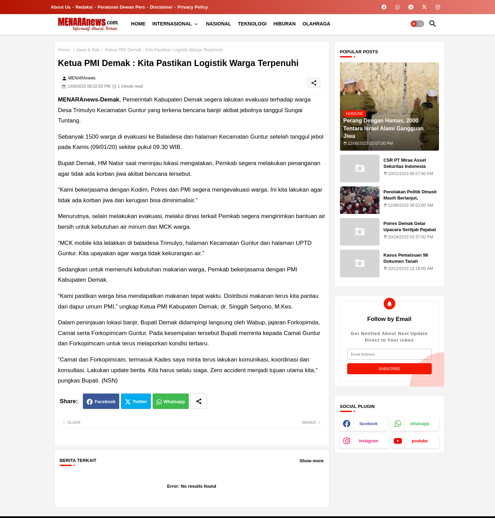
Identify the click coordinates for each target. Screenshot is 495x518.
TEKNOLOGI (252, 23)
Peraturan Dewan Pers (121, 7)
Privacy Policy (192, 7)
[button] (417, 23)
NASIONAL (218, 23)
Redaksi (84, 7)
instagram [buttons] (368, 441)
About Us (61, 7)
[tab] (138, 23)
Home (64, 49)
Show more (311, 460)
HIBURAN (285, 23)
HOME (138, 23)
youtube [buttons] (420, 441)
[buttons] (384, 7)
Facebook (105, 401)
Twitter (140, 401)
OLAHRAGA (316, 23)
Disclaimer (161, 7)
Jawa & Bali (87, 49)
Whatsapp (174, 401)
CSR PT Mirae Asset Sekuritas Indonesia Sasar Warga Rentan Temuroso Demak (405, 170)
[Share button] (198, 401)
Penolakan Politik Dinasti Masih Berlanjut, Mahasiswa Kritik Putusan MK (411, 201)
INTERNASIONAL (172, 23)
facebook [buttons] (369, 423)
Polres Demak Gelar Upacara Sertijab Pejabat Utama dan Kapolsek (410, 229)
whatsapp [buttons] (419, 423)
